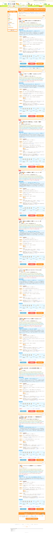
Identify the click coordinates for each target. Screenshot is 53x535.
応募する (32, 63)
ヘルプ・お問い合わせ (36, 2)
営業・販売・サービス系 (34, 12)
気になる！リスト (11, 6)
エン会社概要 (31, 524)
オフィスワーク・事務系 (28, 12)
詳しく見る (40, 63)
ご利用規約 (23, 524)
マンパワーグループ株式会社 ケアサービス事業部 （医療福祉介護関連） (31, 164)
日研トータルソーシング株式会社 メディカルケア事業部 (29, 61)
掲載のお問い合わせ (44, 2)
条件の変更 (13, 30)
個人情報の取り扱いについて (18, 524)
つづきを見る (27, 41)
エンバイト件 (13, 1)
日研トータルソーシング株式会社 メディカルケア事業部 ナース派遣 (31, 457)
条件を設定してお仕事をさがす (32, 518)
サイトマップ (40, 2)
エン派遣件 (9, 1)
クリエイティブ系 (39, 12)
